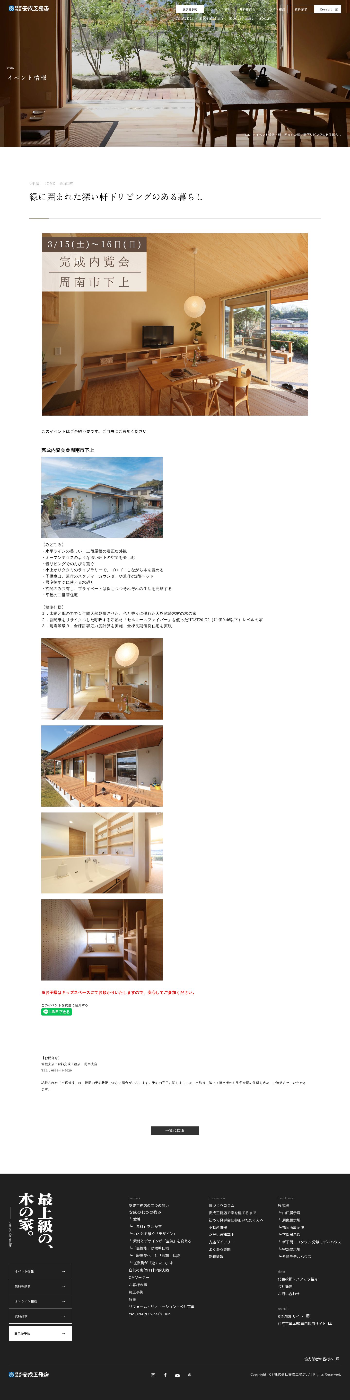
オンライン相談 (274, 9)
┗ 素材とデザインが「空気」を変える (160, 1240)
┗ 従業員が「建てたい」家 (151, 1262)
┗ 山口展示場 (289, 1212)
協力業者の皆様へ (318, 1358)
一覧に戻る (175, 1130)
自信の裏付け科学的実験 (149, 1270)
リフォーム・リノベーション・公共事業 (161, 1306)
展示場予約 (190, 9)
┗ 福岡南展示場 (291, 1227)
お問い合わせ (289, 1293)
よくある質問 (220, 1249)
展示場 (283, 1205)
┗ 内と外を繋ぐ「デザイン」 (153, 1233)
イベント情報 (220, 9)
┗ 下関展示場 (289, 1234)
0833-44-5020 (61, 1070)
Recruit (326, 9)
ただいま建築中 (221, 1234)
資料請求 (301, 9)
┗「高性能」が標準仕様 (149, 1248)
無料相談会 (248, 9)
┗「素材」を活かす (145, 1226)
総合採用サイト (290, 1316)
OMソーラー (139, 1277)
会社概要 (285, 1286)
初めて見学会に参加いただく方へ (236, 1219)
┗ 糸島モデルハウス (294, 1256)
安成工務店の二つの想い (149, 1205)
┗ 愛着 (134, 1219)
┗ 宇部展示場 (289, 1249)
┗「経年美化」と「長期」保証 (154, 1255)
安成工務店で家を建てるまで (232, 1212)
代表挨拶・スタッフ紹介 (298, 1279)
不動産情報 (218, 1227)
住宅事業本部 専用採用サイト (302, 1323)
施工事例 (136, 1291)
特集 (132, 1299)
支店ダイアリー (221, 1241)
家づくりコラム (221, 1205)
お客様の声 (138, 1284)
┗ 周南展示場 (289, 1219)
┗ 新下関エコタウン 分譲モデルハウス (309, 1241)
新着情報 (216, 1256)
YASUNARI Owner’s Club (150, 1313)
